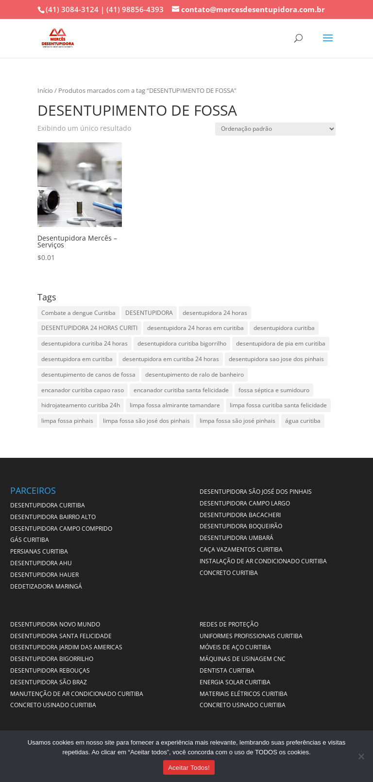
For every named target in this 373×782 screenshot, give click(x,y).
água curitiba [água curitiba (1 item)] (303, 421)
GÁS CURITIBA (29, 540)
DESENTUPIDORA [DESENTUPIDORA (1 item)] (149, 313)
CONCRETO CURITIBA (229, 573)
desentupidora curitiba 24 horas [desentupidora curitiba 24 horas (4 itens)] (84, 343)
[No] (361, 756)
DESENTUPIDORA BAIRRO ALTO (53, 517)
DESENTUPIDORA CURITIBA (47, 505)
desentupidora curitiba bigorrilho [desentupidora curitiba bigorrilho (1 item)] (181, 343)
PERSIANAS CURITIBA (39, 551)
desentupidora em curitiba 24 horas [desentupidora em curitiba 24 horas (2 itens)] (170, 359)
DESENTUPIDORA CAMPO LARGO (245, 503)
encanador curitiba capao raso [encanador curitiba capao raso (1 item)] (82, 390)
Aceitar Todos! (189, 767)
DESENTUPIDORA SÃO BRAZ (48, 682)
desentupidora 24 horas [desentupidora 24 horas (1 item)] (215, 313)
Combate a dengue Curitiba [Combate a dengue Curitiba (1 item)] (78, 313)
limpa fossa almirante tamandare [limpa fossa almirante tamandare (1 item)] (175, 405)
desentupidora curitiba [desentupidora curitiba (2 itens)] (284, 328)
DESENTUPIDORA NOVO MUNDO (55, 624)
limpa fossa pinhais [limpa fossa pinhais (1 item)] (67, 421)
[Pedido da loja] (275, 129)
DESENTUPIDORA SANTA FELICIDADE (61, 636)
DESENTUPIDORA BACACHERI (240, 515)
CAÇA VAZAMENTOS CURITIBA (241, 549)
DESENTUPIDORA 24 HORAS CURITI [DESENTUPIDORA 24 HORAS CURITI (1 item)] (89, 328)
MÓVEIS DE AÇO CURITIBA (235, 647)
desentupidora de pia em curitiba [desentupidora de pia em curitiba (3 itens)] (280, 343)
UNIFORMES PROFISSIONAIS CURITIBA (251, 636)
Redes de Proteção (229, 624)
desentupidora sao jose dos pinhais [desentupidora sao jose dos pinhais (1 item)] (276, 359)
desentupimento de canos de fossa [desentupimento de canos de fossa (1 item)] (88, 374)
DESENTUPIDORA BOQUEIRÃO (241, 526)
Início (45, 90)
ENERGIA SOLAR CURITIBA (235, 682)
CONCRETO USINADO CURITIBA (53, 705)
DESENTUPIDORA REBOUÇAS (50, 670)
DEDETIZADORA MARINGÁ (46, 586)
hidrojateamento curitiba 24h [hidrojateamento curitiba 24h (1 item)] (80, 405)
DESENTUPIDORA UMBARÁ (236, 538)
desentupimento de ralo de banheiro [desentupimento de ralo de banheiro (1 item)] (194, 374)
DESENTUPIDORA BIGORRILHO (51, 659)
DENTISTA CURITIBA (227, 670)
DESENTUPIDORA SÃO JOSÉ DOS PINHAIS (256, 491)
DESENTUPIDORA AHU (41, 563)
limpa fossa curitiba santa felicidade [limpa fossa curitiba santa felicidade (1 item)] (278, 405)
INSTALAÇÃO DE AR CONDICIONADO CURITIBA (263, 561)
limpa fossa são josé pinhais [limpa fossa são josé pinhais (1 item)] (237, 421)
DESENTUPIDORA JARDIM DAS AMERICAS (66, 647)
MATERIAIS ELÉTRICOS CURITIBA (244, 694)
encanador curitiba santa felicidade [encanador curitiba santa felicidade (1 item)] (181, 390)
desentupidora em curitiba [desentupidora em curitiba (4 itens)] (77, 359)
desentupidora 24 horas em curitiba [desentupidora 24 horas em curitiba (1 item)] (195, 328)
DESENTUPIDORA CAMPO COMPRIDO (61, 528)
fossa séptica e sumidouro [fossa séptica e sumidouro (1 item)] (273, 390)
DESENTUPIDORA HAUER (44, 575)
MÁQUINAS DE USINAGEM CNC (243, 659)
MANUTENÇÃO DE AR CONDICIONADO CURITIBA (76, 694)
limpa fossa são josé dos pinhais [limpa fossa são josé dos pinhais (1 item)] (146, 421)
